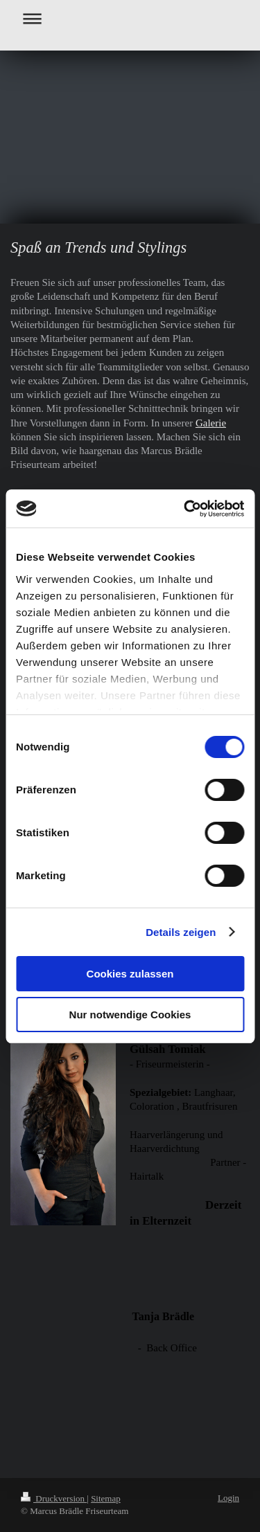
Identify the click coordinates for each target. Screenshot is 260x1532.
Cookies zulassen (130, 974)
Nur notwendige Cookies (130, 1014)
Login (228, 1498)
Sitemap (106, 1498)
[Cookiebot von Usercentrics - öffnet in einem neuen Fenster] (185, 509)
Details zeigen (181, 932)
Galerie (211, 423)
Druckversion (54, 1498)
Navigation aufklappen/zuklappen (130, 18)
